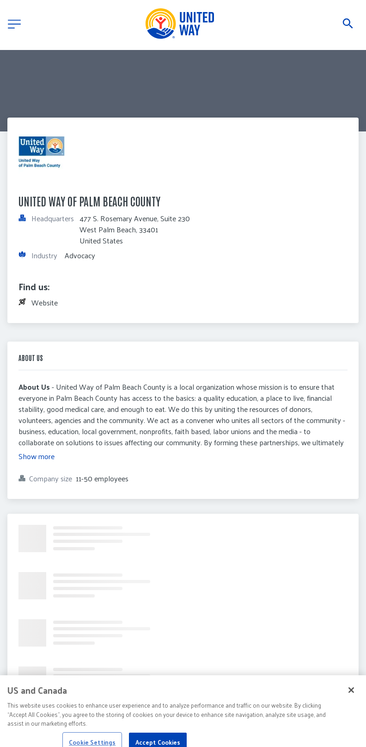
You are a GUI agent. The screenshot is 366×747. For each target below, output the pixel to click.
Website (44, 302)
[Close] (351, 695)
